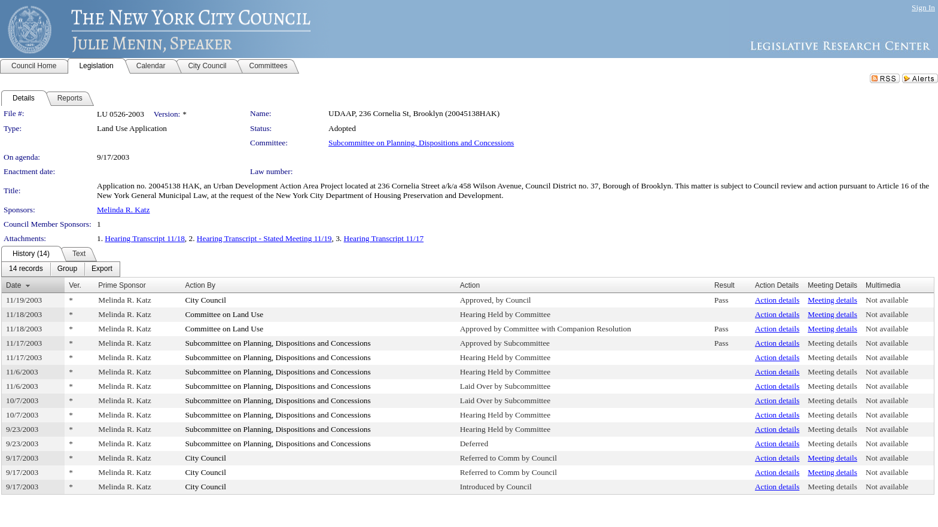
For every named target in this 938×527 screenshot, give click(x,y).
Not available (887, 300)
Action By (200, 285)
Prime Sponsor (121, 285)
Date (13, 285)
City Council (205, 300)
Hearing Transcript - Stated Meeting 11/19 (264, 238)
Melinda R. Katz (123, 209)
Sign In (923, 7)
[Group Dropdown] (67, 269)
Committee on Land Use (224, 314)
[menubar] (60, 269)
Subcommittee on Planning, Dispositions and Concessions (421, 142)
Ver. (75, 285)
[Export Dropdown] (102, 269)
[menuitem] (26, 269)
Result (724, 285)
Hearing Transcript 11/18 (145, 238)
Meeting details (832, 300)
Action (470, 285)
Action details (777, 300)
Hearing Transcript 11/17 (384, 238)
